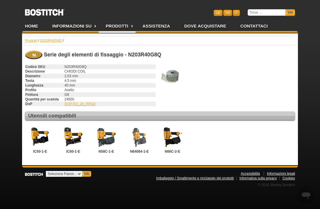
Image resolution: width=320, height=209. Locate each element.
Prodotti (117, 26)
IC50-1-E (40, 140)
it (236, 13)
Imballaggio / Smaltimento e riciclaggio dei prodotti (195, 178)
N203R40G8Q (51, 41)
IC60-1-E (73, 140)
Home (31, 26)
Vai (290, 12)
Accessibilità (250, 174)
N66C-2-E (172, 140)
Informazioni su (71, 26)
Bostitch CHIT (44, 10)
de (218, 13)
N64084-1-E (139, 140)
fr (227, 13)
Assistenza (156, 26)
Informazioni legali (281, 174)
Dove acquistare (205, 26)
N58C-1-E (106, 140)
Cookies (289, 178)
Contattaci (254, 26)
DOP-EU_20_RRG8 (80, 104)
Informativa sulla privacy (258, 178)
